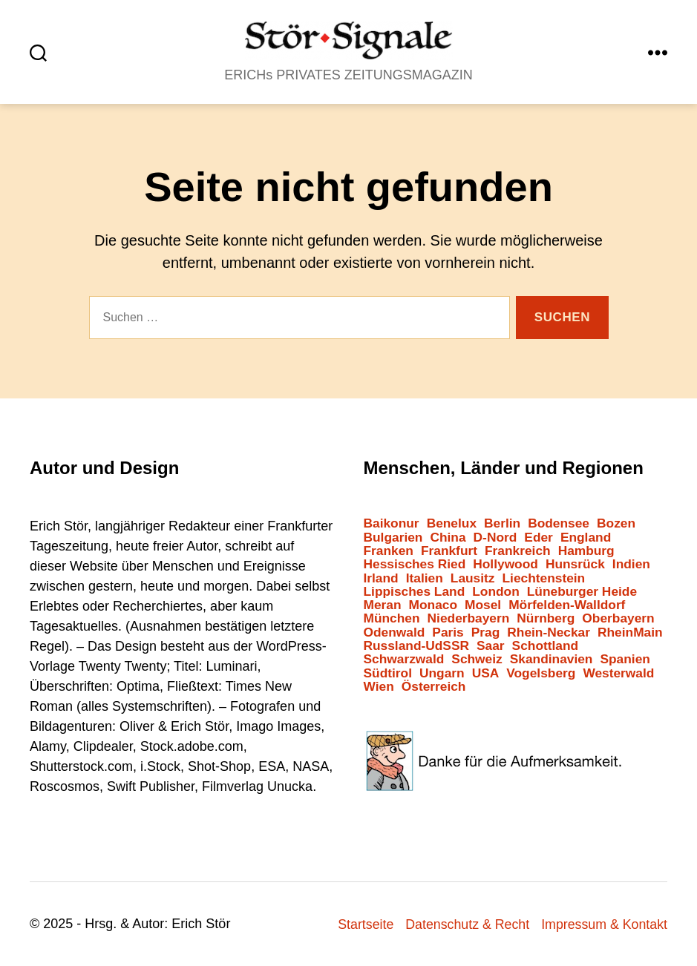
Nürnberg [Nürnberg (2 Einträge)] (546, 618)
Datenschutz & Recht (465, 924)
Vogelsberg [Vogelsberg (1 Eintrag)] (540, 673)
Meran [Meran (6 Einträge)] (383, 605)
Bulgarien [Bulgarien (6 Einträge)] (393, 537)
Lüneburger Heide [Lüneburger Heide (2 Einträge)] (582, 591)
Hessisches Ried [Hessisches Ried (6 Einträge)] (415, 564)
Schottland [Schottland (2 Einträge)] (545, 646)
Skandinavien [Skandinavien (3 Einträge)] (551, 659)
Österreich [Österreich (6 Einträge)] (434, 686)
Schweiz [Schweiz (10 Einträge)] (476, 659)
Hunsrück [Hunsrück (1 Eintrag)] (575, 564)
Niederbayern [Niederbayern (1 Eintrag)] (469, 618)
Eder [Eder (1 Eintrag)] (538, 537)
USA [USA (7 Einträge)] (486, 673)
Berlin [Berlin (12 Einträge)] (502, 523)
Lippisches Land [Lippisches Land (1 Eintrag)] (414, 591)
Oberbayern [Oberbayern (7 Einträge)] (618, 618)
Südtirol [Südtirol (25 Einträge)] (388, 673)
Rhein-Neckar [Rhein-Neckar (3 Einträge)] (548, 632)
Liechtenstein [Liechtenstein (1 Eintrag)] (544, 578)
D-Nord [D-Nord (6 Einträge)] (495, 537)
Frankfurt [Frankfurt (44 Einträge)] (449, 551)
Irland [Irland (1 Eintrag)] (381, 578)
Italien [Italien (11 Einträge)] (424, 578)
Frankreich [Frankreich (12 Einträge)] (518, 551)
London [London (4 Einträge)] (496, 591)
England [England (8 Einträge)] (585, 537)
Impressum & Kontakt (603, 924)
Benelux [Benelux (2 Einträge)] (452, 523)
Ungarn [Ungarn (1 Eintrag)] (442, 673)
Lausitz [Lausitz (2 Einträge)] (473, 578)
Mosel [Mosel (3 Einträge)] (483, 605)
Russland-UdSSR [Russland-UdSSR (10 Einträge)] (417, 646)
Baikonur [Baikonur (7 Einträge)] (391, 523)
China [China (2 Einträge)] (447, 537)
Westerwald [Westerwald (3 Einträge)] (618, 673)
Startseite (362, 924)
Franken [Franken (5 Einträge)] (388, 551)
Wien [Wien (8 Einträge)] (379, 686)
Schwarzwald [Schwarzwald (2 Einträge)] (404, 659)
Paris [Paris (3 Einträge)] (447, 632)
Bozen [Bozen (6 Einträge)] (616, 523)
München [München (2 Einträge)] (392, 618)
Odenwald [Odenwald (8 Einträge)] (394, 632)
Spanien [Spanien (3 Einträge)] (624, 659)
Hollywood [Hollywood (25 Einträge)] (505, 564)
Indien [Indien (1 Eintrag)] (631, 564)
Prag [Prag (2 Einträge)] (485, 632)
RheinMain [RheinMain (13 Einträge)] (630, 632)
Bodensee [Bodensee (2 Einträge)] (558, 523)
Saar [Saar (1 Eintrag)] (491, 646)
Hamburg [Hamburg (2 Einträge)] (586, 551)
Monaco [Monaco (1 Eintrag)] (433, 605)
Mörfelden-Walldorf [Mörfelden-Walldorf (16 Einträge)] (566, 605)
